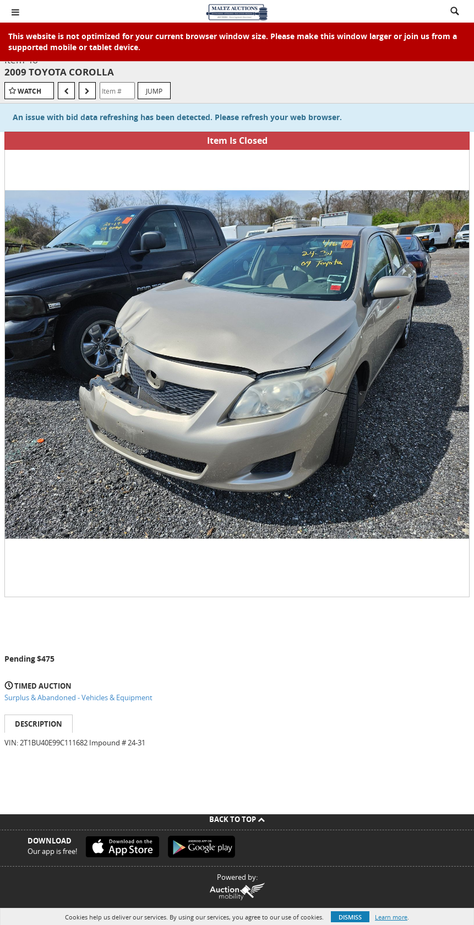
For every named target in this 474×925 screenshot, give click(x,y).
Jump (154, 90)
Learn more (391, 917)
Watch (29, 91)
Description (38, 724)
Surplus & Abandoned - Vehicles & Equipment (78, 697)
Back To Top (237, 819)
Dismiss (350, 917)
